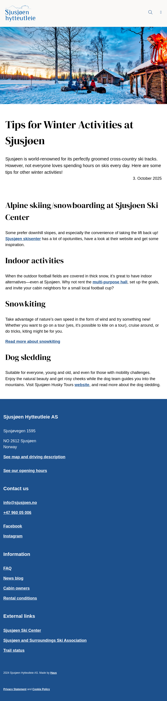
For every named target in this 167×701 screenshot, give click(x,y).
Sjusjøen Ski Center (22, 630)
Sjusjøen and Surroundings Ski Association (45, 640)
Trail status (13, 650)
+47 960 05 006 (17, 512)
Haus (53, 672)
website (82, 385)
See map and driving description (34, 457)
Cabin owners (16, 588)
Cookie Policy (41, 689)
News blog (13, 578)
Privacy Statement (14, 689)
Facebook (12, 526)
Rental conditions (20, 598)
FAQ (7, 568)
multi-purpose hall (110, 282)
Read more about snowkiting (32, 341)
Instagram (12, 536)
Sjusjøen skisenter (23, 239)
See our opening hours (25, 470)
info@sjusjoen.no (20, 502)
